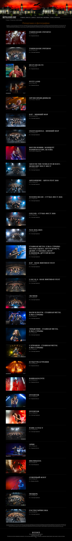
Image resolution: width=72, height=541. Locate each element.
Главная (7, 20)
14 (20, 25)
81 (29, 26)
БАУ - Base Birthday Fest (42, 263)
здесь (64, 27)
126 (27, 27)
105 (56, 26)
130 (33, 27)
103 (53, 26)
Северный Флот (37, 477)
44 (51, 25)
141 (49, 27)
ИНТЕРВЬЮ (46, 17)
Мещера (33, 494)
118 (16, 27)
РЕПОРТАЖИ (40, 17)
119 (17, 27)
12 (18, 25)
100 (49, 26)
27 (33, 25)
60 (7, 26)
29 (35, 25)
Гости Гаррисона (38, 510)
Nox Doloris (35, 230)
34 (40, 25)
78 (26, 26)
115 (11, 27)
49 (56, 25)
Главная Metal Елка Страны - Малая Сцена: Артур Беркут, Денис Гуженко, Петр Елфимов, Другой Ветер (45, 249)
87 (35, 26)
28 (34, 25)
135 (40, 27)
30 (36, 25)
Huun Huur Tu (36, 65)
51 (58, 25)
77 (25, 26)
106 (58, 26)
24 (30, 25)
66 (14, 26)
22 (28, 25)
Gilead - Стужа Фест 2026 (42, 213)
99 (48, 26)
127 (29, 27)
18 (24, 25)
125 (26, 27)
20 (26, 25)
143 (52, 27)
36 (42, 25)
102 (52, 26)
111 (65, 26)
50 (57, 25)
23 (29, 25)
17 (23, 25)
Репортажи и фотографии (16, 20)
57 (64, 25)
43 (50, 25)
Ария (31, 444)
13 (19, 25)
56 (63, 25)
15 (21, 25)
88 (36, 26)
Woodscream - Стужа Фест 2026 (45, 197)
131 (34, 27)
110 (63, 26)
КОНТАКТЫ (57, 17)
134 (39, 27)
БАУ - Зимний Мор (38, 114)
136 (41, 27)
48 (55, 25)
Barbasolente (37, 378)
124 (24, 27)
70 (18, 26)
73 (21, 26)
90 (38, 26)
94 (42, 26)
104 (55, 26)
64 (12, 26)
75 (23, 26)
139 (46, 27)
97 (46, 26)
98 (47, 26)
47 (54, 25)
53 (60, 25)
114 (10, 27)
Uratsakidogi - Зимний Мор (44, 131)
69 (17, 26)
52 (59, 25)
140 (47, 27)
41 (48, 25)
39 (45, 25)
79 (27, 26)
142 (50, 27)
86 (34, 26)
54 (61, 25)
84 (32, 26)
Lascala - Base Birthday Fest (44, 279)
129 (31, 27)
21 (27, 25)
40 (46, 25)
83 (31, 26)
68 (16, 26)
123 (23, 27)
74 (22, 26)
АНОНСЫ (33, 17)
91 (39, 26)
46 (53, 25)
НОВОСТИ (28, 17)
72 (20, 26)
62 (10, 26)
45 (52, 25)
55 (62, 25)
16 (22, 25)
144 (53, 27)
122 (21, 27)
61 (9, 26)
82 (30, 26)
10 (16, 25)
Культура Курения (39, 362)
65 (13, 26)
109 (62, 26)
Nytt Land (34, 81)
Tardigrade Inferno (40, 32)
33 (39, 25)
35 (41, 25)
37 (43, 25)
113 (8, 27)
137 (43, 27)
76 (24, 26)
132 (36, 27)
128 (30, 27)
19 (25, 25)
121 (20, 27)
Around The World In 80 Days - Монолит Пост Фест (45, 165)
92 (40, 26)
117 (14, 27)
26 (32, 25)
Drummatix (35, 461)
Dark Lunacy (36, 428)
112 (7, 27)
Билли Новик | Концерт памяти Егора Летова (41, 148)
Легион (33, 296)
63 (11, 26)
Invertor (34, 395)
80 (28, 26)
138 (44, 27)
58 (65, 25)
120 (18, 27)
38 (44, 25)
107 (59, 26)
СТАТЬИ (52, 17)
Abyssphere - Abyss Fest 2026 (44, 180)
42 (49, 25)
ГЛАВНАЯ (22, 17)
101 (51, 26)
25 (31, 25)
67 (15, 26)
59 (6, 26)
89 (37, 26)
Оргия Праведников (40, 98)
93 (41, 26)
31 (37, 25)
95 (44, 26)
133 (37, 27)
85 (33, 26)
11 (17, 25)
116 (13, 27)
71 (19, 26)
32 (38, 25)
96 (45, 26)
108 (61, 26)
